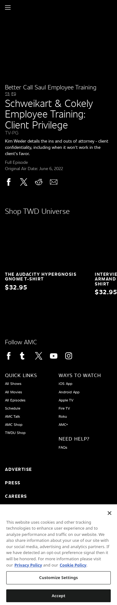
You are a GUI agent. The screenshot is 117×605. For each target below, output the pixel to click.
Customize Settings (58, 582)
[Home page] (18, 7)
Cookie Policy (73, 569)
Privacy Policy (28, 569)
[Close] (109, 517)
